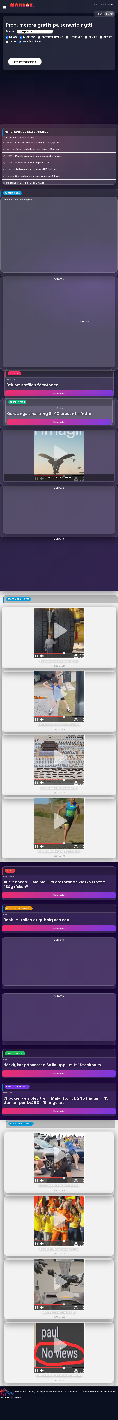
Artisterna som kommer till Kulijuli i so (36, 169)
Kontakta (16, 1397)
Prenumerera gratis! (25, 61)
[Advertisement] (59, 98)
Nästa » (42, 182)
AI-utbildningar (72, 1392)
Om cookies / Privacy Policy (28, 1392)
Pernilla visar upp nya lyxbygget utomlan (38, 155)
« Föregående (10, 182)
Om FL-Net (5, 1397)
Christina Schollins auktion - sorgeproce (37, 142)
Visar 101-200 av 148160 (22, 137)
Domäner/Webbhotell (91, 1392)
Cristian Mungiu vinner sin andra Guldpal (37, 176)
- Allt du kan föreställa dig (59, 477)
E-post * (11, 31)
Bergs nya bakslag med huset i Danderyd (38, 149)
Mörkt (109, 13)
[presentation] (24, 49)
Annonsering (110, 1392)
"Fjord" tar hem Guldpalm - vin (32, 162)
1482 (34, 182)
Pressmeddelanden (53, 1392)
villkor (37, 41)
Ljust (99, 13)
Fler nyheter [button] (59, 393)
